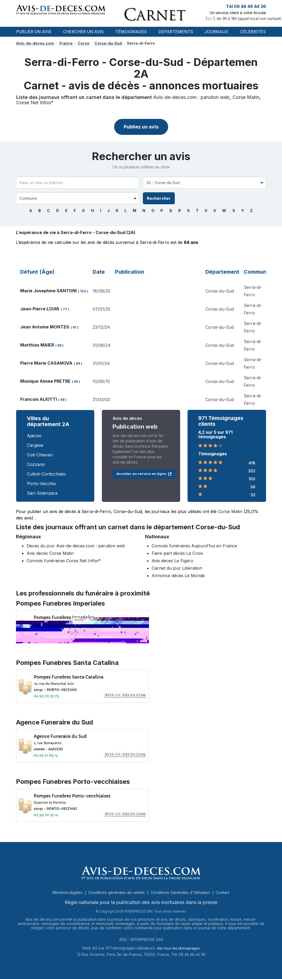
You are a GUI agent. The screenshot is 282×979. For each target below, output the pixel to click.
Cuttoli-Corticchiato (46, 474)
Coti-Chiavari (40, 454)
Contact (222, 892)
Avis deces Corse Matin (50, 553)
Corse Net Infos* (34, 102)
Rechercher (159, 198)
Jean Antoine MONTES (44, 327)
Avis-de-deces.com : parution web (191, 97)
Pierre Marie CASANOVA (46, 363)
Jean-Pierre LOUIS (39, 308)
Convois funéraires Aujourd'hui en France (194, 545)
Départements (176, 31)
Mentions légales (68, 892)
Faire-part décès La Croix (177, 553)
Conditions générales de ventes (117, 892)
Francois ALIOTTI (38, 399)
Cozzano (36, 464)
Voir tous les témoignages (178, 948)
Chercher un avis (83, 31)
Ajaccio (34, 435)
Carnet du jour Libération (177, 568)
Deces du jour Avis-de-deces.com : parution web (76, 545)
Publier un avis (33, 31)
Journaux (216, 31)
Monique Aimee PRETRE (45, 381)
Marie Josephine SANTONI (48, 290)
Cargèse (35, 445)
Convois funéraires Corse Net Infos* (64, 560)
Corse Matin (246, 97)
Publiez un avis (141, 127)
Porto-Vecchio (41, 483)
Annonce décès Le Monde (178, 575)
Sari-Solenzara (42, 493)
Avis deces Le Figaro (172, 560)
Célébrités (253, 31)
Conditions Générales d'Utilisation (181, 892)
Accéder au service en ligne (144, 474)
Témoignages (131, 31)
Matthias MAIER (37, 345)
